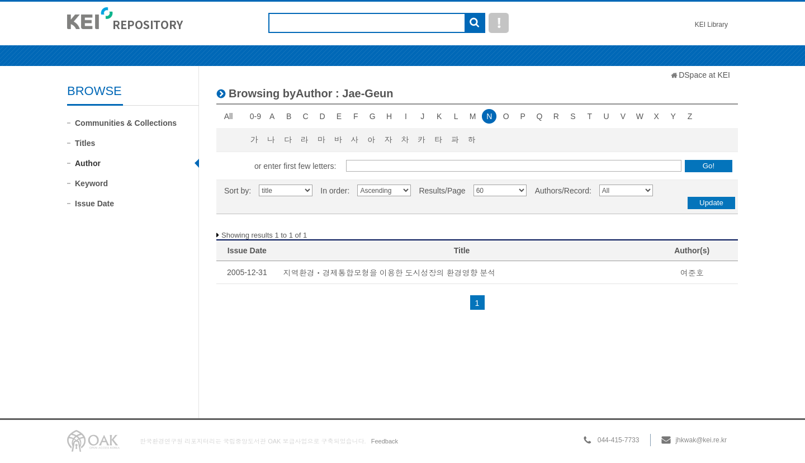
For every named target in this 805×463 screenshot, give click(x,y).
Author (88, 163)
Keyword (91, 183)
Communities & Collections (126, 123)
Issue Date (94, 203)
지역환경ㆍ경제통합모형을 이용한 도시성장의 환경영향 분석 (389, 272)
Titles (85, 143)
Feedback (384, 441)
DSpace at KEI (704, 74)
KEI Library (711, 25)
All (228, 116)
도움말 (499, 23)
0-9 (255, 116)
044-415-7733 (619, 440)
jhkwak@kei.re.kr (701, 440)
